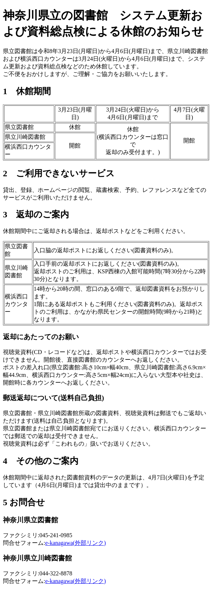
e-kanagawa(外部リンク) (75, 543)
